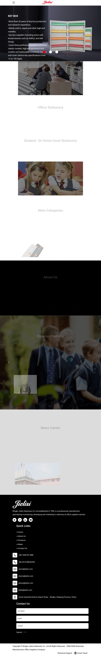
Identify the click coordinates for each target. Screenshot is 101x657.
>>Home (19, 532)
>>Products (21, 540)
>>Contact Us (21, 548)
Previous (9, 362)
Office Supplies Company (35, 650)
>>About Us (21, 536)
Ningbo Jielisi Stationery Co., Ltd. (36, 646)
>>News (19, 544)
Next (92, 362)
